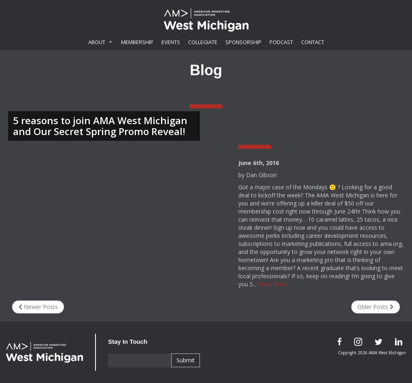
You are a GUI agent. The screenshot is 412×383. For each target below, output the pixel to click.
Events (170, 42)
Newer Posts (38, 307)
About (100, 42)
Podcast (281, 42)
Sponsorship (243, 42)
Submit (185, 360)
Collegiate (202, 42)
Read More (272, 284)
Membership (137, 42)
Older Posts (375, 307)
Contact (312, 42)
